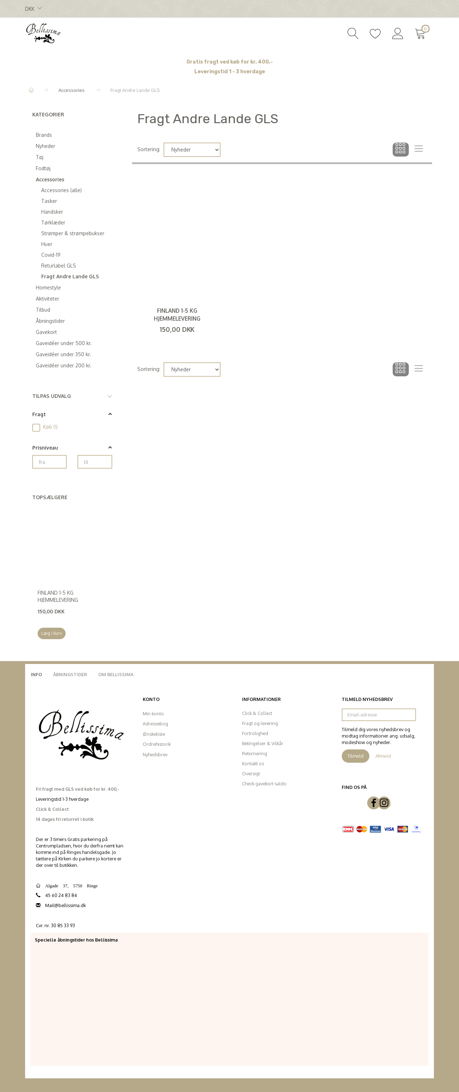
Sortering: (148, 149)
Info (36, 674)
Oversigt (251, 773)
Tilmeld (355, 756)
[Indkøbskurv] (421, 33)
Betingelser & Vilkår (262, 743)
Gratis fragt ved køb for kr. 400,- (229, 62)
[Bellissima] (43, 33)
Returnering (254, 753)
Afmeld (383, 756)
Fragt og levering (260, 723)
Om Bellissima (115, 674)
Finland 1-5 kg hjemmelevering (58, 596)
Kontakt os (253, 763)
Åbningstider (70, 674)
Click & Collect (257, 713)
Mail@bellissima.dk (65, 905)
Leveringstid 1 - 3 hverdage (229, 72)
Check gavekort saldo (264, 783)
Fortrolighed (255, 733)
